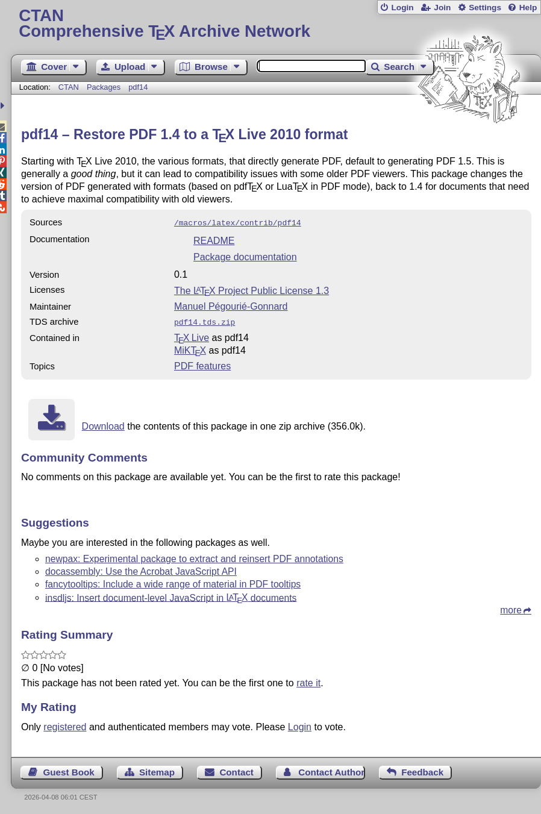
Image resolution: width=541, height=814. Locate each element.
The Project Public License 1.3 (251, 289)
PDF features (202, 363)
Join (442, 7)
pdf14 (138, 87)
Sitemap (157, 770)
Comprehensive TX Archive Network (276, 24)
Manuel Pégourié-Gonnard (231, 305)
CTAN (68, 87)
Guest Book (68, 770)
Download (103, 424)
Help (528, 7)
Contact (236, 770)
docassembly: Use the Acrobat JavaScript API (141, 569)
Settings (485, 7)
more (511, 608)
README (213, 239)
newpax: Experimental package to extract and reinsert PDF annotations (194, 556)
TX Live (191, 335)
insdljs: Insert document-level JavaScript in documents (170, 595)
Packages (105, 87)
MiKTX (190, 348)
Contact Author (331, 770)
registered (64, 724)
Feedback (422, 770)
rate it (308, 680)
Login (402, 7)
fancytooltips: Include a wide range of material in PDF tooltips (173, 582)
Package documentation (245, 256)
